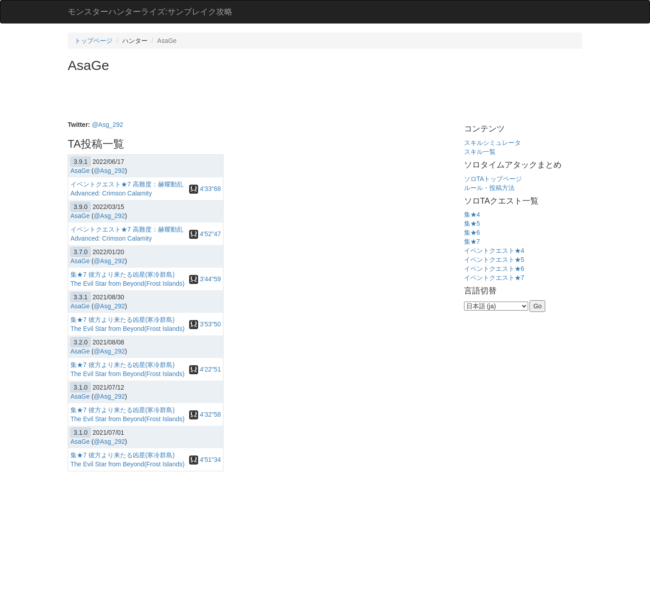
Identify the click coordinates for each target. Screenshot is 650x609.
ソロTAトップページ (493, 178)
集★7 (472, 241)
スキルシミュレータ (492, 142)
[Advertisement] (232, 97)
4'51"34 (205, 459)
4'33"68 (205, 188)
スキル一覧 (480, 151)
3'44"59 (205, 279)
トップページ (93, 40)
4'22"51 (205, 369)
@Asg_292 (107, 124)
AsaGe (80, 170)
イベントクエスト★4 (494, 250)
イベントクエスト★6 (494, 268)
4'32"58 (205, 414)
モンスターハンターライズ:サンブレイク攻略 (150, 11)
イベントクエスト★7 (494, 277)
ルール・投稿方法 (489, 187)
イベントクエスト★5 (494, 259)
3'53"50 (205, 324)
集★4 (472, 214)
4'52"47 (205, 233)
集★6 (472, 232)
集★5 (472, 223)
